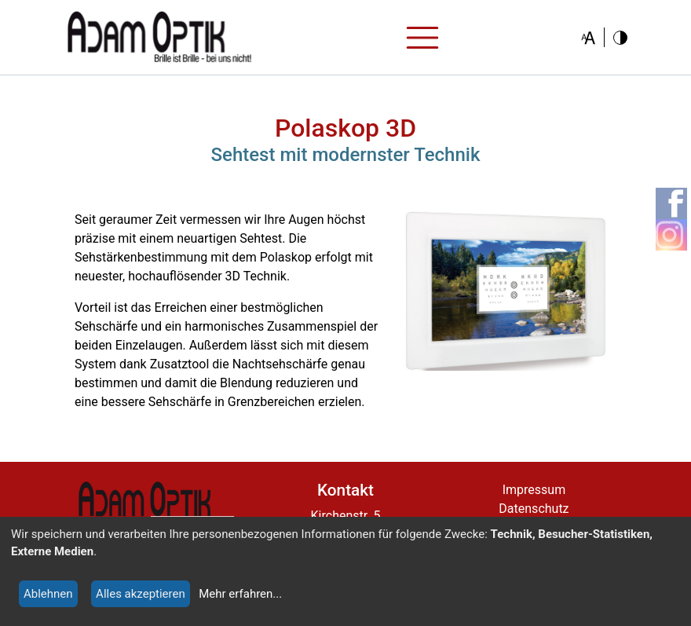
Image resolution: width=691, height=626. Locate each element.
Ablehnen (48, 594)
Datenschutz (534, 508)
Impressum (534, 489)
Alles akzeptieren (140, 594)
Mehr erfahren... (240, 594)
